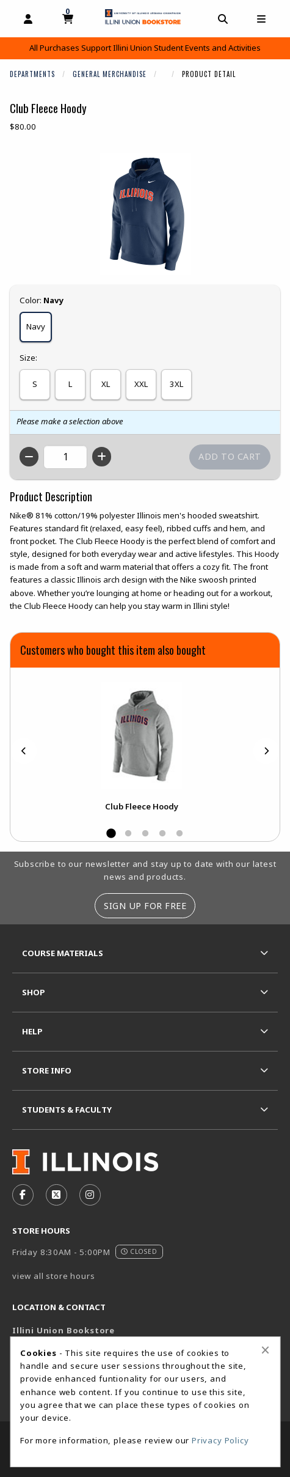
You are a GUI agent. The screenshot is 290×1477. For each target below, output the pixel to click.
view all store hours (53, 1275)
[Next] (266, 751)
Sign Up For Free (145, 906)
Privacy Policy (220, 1440)
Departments (32, 74)
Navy (35, 326)
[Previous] (23, 751)
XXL (141, 383)
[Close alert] (265, 1350)
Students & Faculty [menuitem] (67, 1109)
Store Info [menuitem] (46, 1070)
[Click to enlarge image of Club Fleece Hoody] (145, 214)
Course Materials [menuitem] (62, 953)
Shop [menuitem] (33, 992)
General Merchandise (110, 74)
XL (105, 383)
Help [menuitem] (32, 1031)
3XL (176, 383)
